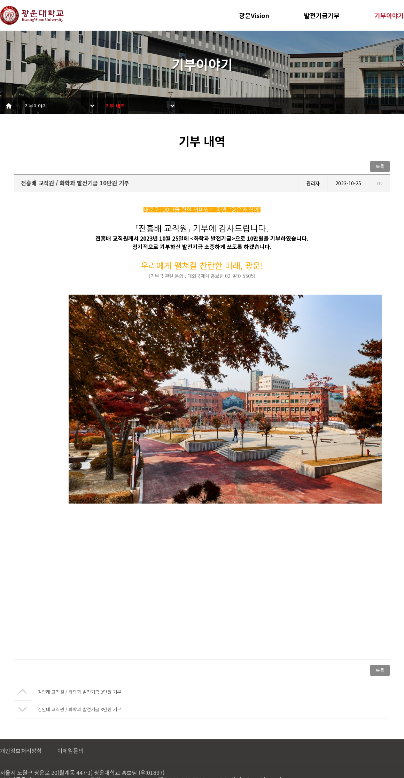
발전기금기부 (322, 15)
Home (8, 106)
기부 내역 (115, 105)
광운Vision (254, 15)
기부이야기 (389, 15)
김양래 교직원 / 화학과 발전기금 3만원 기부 (79, 691)
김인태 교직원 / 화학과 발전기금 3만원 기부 (79, 709)
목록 (380, 166)
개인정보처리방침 (21, 750)
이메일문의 (70, 750)
